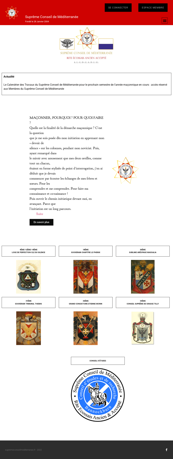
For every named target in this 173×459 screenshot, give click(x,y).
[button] (165, 20)
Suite (39, 214)
